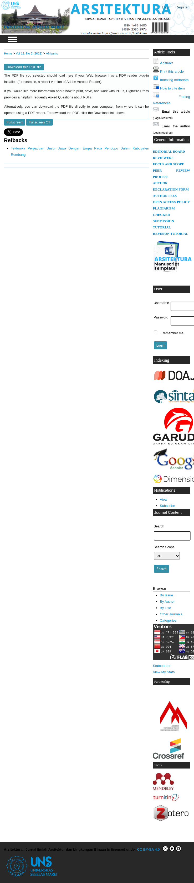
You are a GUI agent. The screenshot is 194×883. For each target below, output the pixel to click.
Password (161, 317)
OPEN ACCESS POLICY (171, 202)
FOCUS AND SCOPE (168, 164)
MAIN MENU (12, 39)
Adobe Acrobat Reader (83, 82)
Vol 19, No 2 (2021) (29, 53)
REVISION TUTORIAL (170, 234)
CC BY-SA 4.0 (159, 848)
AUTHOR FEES (165, 196)
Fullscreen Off (39, 122)
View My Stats (164, 672)
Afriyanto (52, 53)
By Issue (166, 595)
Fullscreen (15, 122)
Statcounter (161, 666)
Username (161, 303)
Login (166, 7)
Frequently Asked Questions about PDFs (62, 97)
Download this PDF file (24, 67)
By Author (167, 601)
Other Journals (171, 614)
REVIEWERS (163, 158)
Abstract (166, 63)
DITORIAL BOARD (170, 151)
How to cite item (172, 88)
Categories (168, 620)
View (163, 499)
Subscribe (167, 506)
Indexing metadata (174, 80)
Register (182, 7)
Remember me (172, 333)
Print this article (172, 71)
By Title (165, 608)
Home (8, 53)
